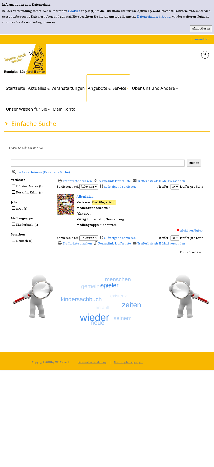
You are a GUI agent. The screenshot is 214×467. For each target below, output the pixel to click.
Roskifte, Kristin (27, 193)
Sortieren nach (68, 187)
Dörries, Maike (27, 186)
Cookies (74, 11)
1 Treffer (162, 187)
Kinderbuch (24, 225)
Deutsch (22, 241)
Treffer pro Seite (191, 187)
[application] (108, 88)
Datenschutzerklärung (153, 17)
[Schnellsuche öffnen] (205, 55)
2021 (19, 209)
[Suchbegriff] (98, 163)
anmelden (201, 39)
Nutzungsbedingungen (128, 362)
